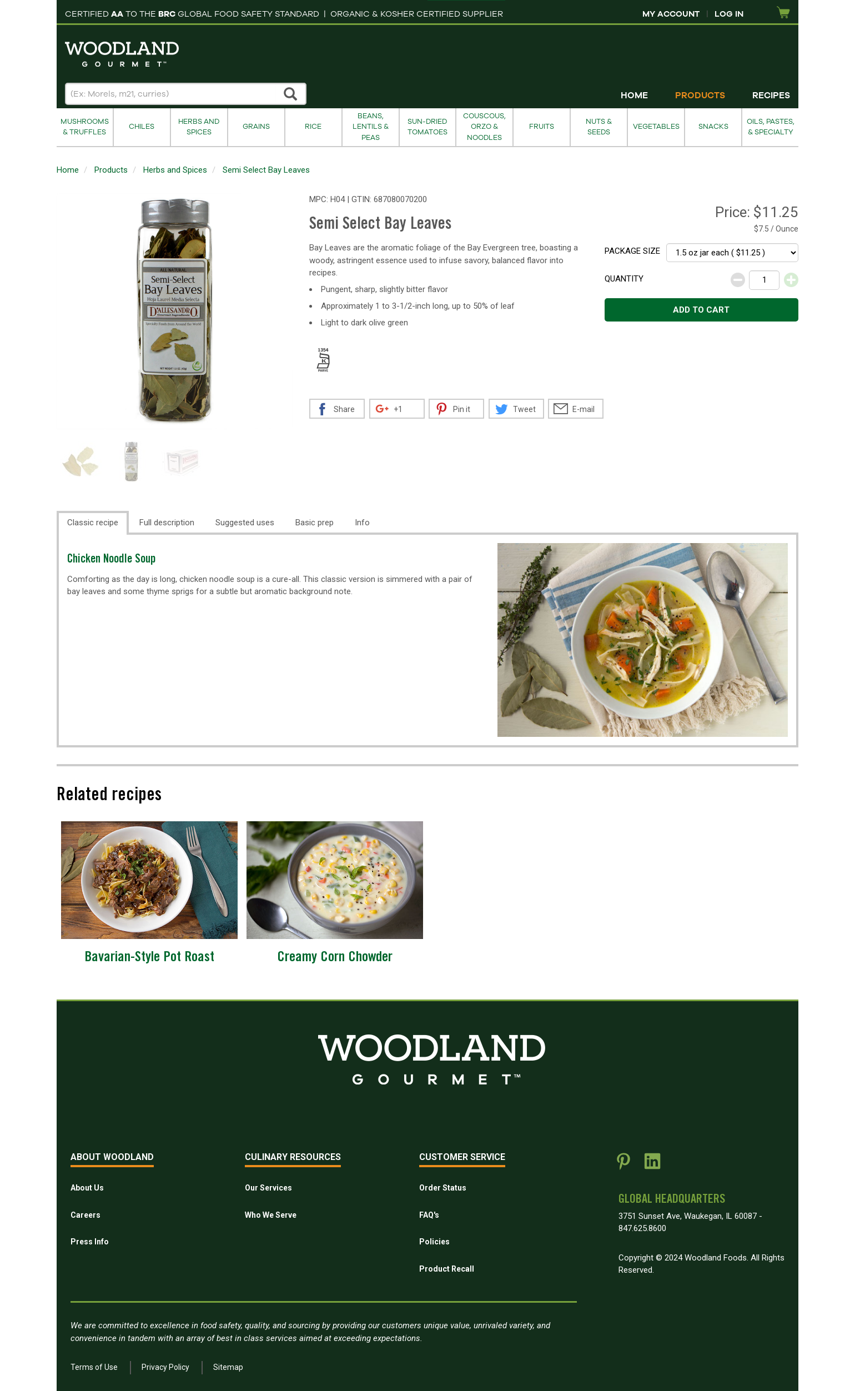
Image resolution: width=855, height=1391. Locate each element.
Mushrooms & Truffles (85, 127)
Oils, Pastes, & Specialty (770, 127)
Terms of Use (94, 1367)
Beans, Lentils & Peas (371, 127)
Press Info (90, 1241)
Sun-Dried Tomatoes (427, 127)
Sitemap (228, 1367)
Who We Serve (270, 1215)
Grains (256, 127)
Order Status (442, 1187)
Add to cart (701, 310)
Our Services (268, 1187)
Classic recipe (92, 523)
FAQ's (429, 1215)
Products (700, 95)
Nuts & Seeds (599, 127)
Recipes (771, 95)
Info (362, 523)
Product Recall (446, 1268)
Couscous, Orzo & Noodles (484, 127)
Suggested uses (244, 523)
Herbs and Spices (198, 127)
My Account (671, 13)
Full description (166, 523)
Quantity (624, 279)
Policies (434, 1241)
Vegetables (656, 127)
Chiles (141, 127)
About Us (87, 1187)
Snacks (713, 127)
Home (634, 95)
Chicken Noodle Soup (111, 560)
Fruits (541, 127)
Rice (313, 127)
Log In (729, 13)
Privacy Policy (165, 1367)
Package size (632, 251)
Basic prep (314, 523)
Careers (85, 1215)
